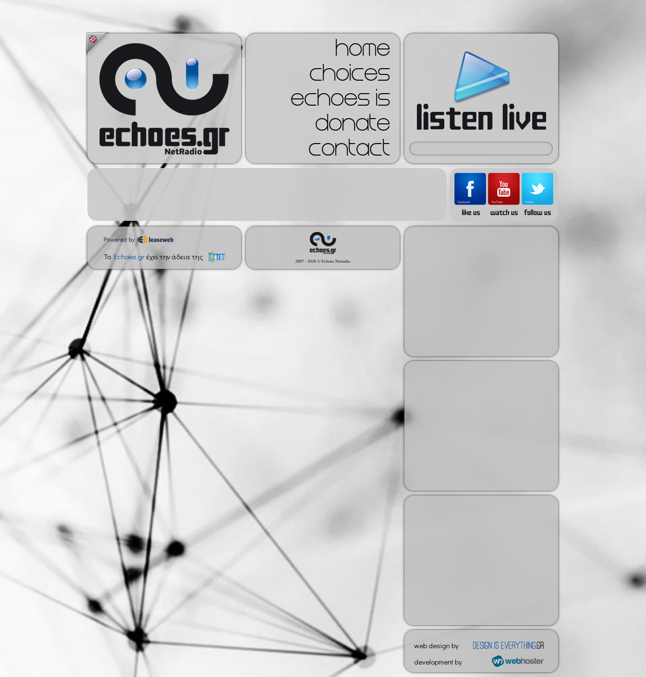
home (362, 51)
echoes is (340, 101)
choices (349, 76)
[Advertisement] (267, 194)
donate (352, 126)
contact (349, 151)
